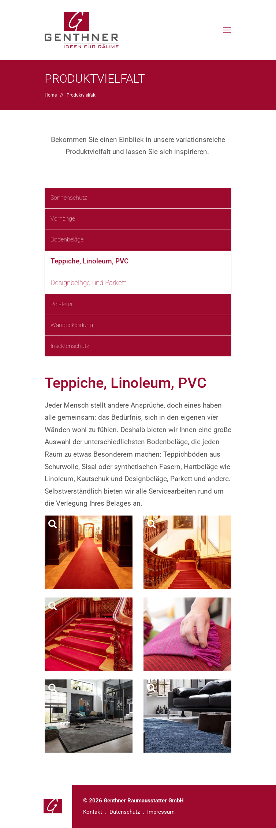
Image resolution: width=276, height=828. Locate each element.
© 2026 (133, 800)
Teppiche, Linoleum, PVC (89, 261)
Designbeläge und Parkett (88, 282)
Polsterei (61, 304)
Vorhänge (63, 218)
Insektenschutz (70, 345)
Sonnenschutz (69, 197)
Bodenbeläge (67, 239)
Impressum (161, 812)
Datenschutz (124, 812)
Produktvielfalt (81, 95)
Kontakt (92, 812)
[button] (227, 30)
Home (51, 95)
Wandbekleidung (72, 325)
